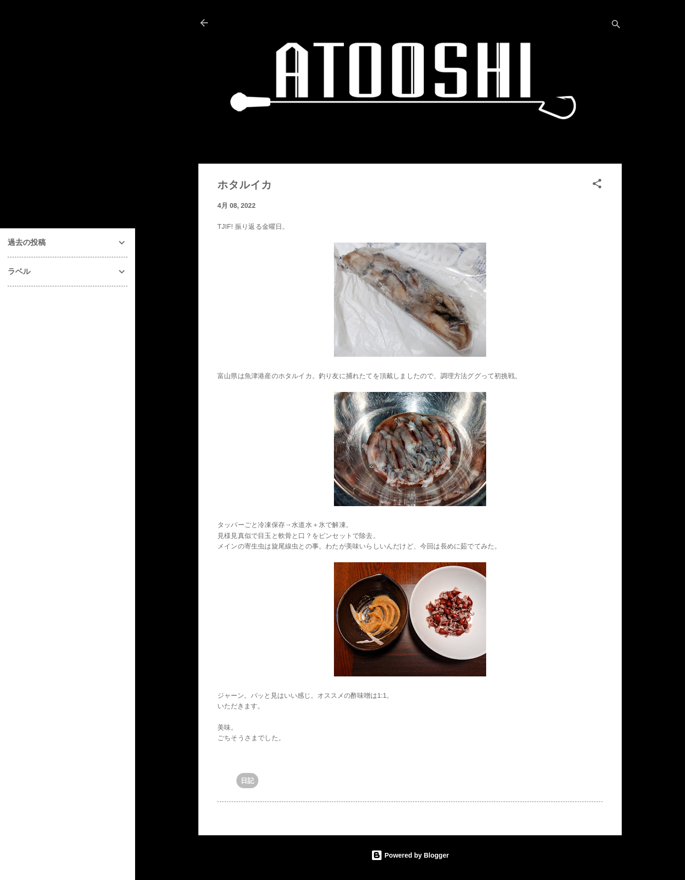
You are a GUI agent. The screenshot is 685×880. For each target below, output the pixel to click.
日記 (247, 780)
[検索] (616, 25)
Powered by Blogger (410, 855)
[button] (597, 185)
